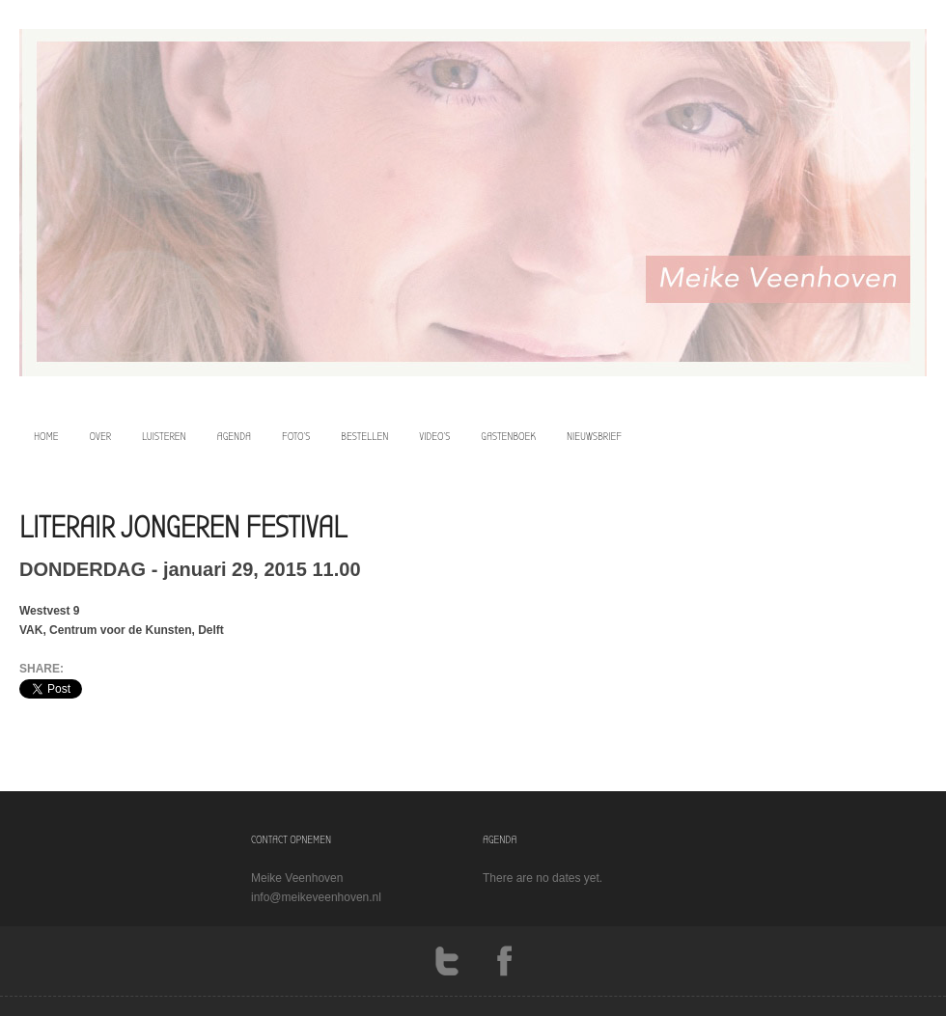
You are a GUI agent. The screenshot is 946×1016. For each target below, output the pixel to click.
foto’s (296, 436)
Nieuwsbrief (594, 436)
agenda (234, 436)
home (46, 436)
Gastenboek (508, 436)
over (101, 436)
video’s (434, 436)
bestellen (364, 436)
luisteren (164, 436)
